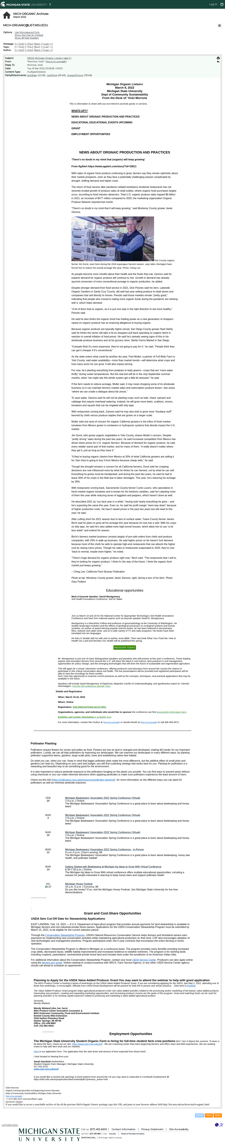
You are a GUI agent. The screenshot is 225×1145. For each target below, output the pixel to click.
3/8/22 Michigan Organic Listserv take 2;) (49, 58)
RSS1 (209, 1115)
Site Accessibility (179, 1129)
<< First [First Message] (19, 44)
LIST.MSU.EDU (10, 1125)
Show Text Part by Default (29, 35)
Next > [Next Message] (38, 44)
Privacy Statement (152, 1129)
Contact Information (123, 1129)
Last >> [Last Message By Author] (48, 50)
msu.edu (112, 1134)
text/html (52, 75)
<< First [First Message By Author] (19, 50)
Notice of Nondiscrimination (133, 1134)
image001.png (75, 75)
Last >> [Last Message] (48, 44)
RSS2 (218, 1115)
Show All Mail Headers (27, 38)
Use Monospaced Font (27, 32)
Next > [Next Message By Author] (38, 50)
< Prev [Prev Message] (28, 44)
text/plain (32, 75)
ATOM (199, 1115)
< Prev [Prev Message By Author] (28, 50)
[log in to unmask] (56, 61)
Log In (213, 4)
